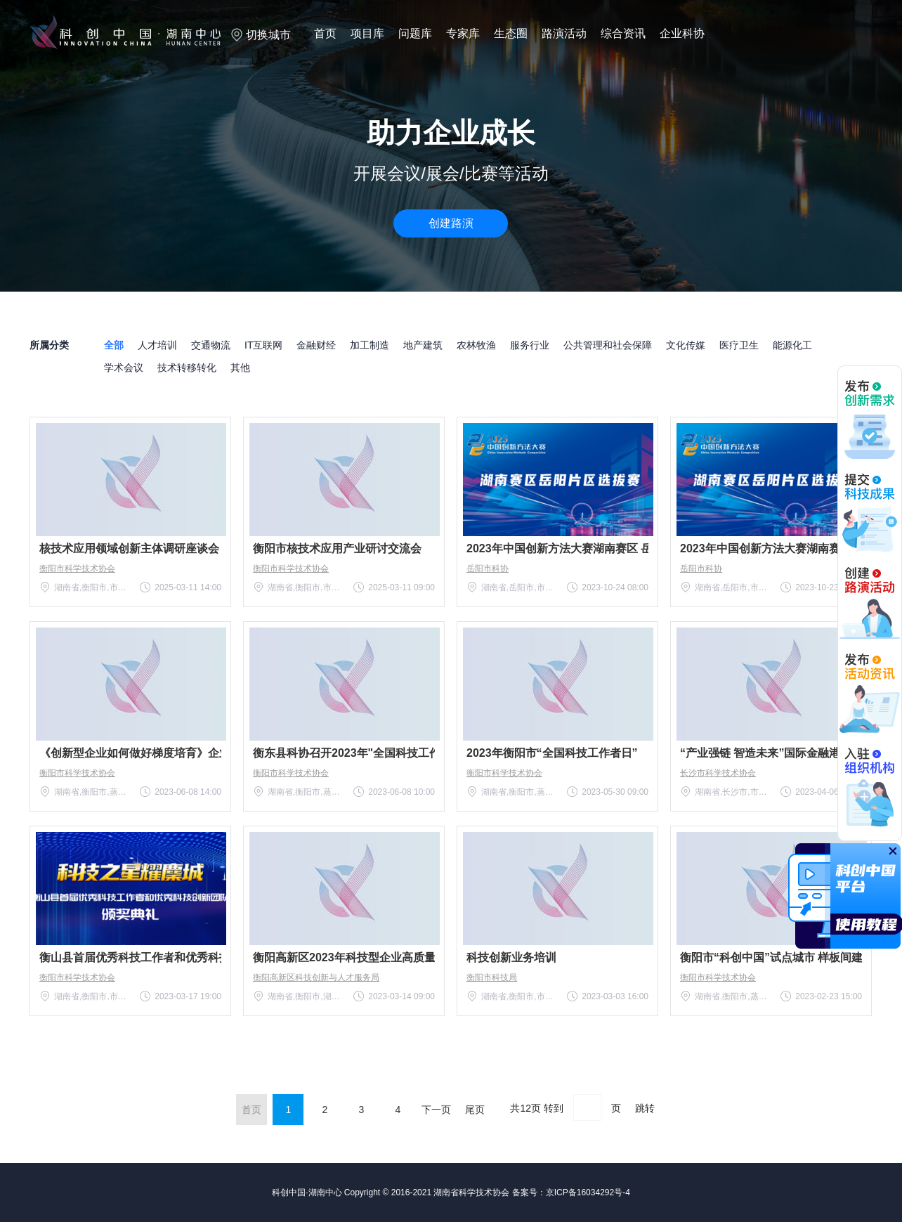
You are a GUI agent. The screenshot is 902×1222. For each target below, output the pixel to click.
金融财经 (316, 345)
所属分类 (49, 345)
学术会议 (123, 367)
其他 (240, 367)
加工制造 (369, 345)
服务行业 (529, 345)
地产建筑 (423, 345)
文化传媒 (685, 345)
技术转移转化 (186, 367)
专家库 (463, 33)
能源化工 (792, 345)
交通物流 (210, 345)
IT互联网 (263, 345)
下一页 (436, 1109)
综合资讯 (623, 33)
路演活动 (564, 33)
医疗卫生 (739, 345)
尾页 (475, 1109)
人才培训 (157, 345)
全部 (114, 345)
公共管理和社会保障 (607, 345)
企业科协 (682, 33)
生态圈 (511, 33)
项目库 (367, 33)
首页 (325, 33)
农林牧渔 (476, 345)
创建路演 (451, 223)
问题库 (415, 33)
